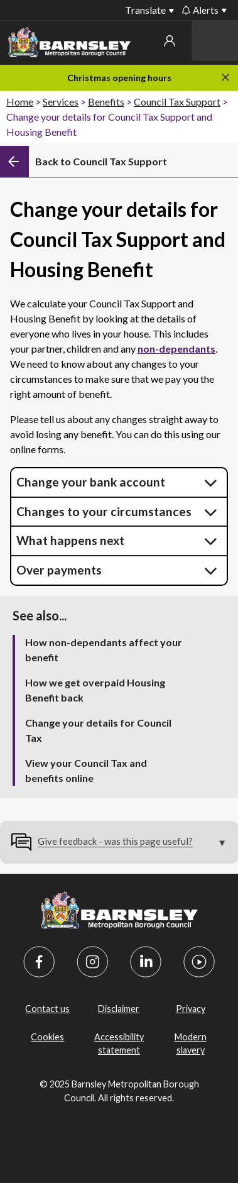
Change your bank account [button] (90, 482)
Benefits (106, 101)
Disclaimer (118, 1008)
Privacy (190, 1008)
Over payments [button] (59, 570)
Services (60, 101)
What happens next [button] (70, 540)
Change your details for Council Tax (98, 730)
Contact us (47, 1008)
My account (169, 41)
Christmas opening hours (119, 77)
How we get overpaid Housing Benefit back (95, 689)
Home (19, 101)
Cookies (47, 1037)
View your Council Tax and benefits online (86, 770)
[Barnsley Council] (69, 44)
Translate (145, 10)
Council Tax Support (177, 101)
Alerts (200, 10)
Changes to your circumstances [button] (104, 511)
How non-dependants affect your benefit (103, 649)
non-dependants (176, 349)
